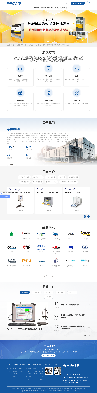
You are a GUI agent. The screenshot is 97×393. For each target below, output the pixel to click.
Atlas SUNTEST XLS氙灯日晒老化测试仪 (48, 193)
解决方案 (35, 8)
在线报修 (21, 374)
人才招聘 (41, 379)
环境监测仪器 (73, 177)
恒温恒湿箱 (57, 45)
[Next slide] (95, 27)
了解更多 (12, 164)
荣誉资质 (35, 374)
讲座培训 (60, 292)
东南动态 (48, 297)
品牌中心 (9, 371)
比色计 (44, 45)
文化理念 (35, 371)
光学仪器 (62, 177)
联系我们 (65, 8)
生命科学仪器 (25, 182)
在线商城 (53, 8)
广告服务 (41, 376)
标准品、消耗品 (51, 182)
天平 (22, 45)
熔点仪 (31, 45)
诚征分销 (41, 371)
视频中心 (15, 376)
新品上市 (72, 292)
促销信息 (37, 292)
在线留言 (41, 374)
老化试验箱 (37, 45)
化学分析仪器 (50, 177)
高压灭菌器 (50, 45)
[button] (46, 41)
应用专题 (25, 292)
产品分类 (9, 368)
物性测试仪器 (37, 177)
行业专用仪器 (37, 182)
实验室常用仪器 (24, 177)
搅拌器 (26, 45)
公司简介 (35, 368)
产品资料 (15, 374)
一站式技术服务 (48, 345)
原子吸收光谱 (65, 45)
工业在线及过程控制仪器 (68, 182)
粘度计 (18, 45)
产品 (30, 8)
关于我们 (59, 8)
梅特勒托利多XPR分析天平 (72, 193)
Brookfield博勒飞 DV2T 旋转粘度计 (19, 193)
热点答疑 (21, 371)
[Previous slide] (2, 27)
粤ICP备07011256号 (70, 391)
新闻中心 (47, 8)
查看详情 (20, 210)
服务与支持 (41, 8)
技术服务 (21, 368)
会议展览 (48, 292)
